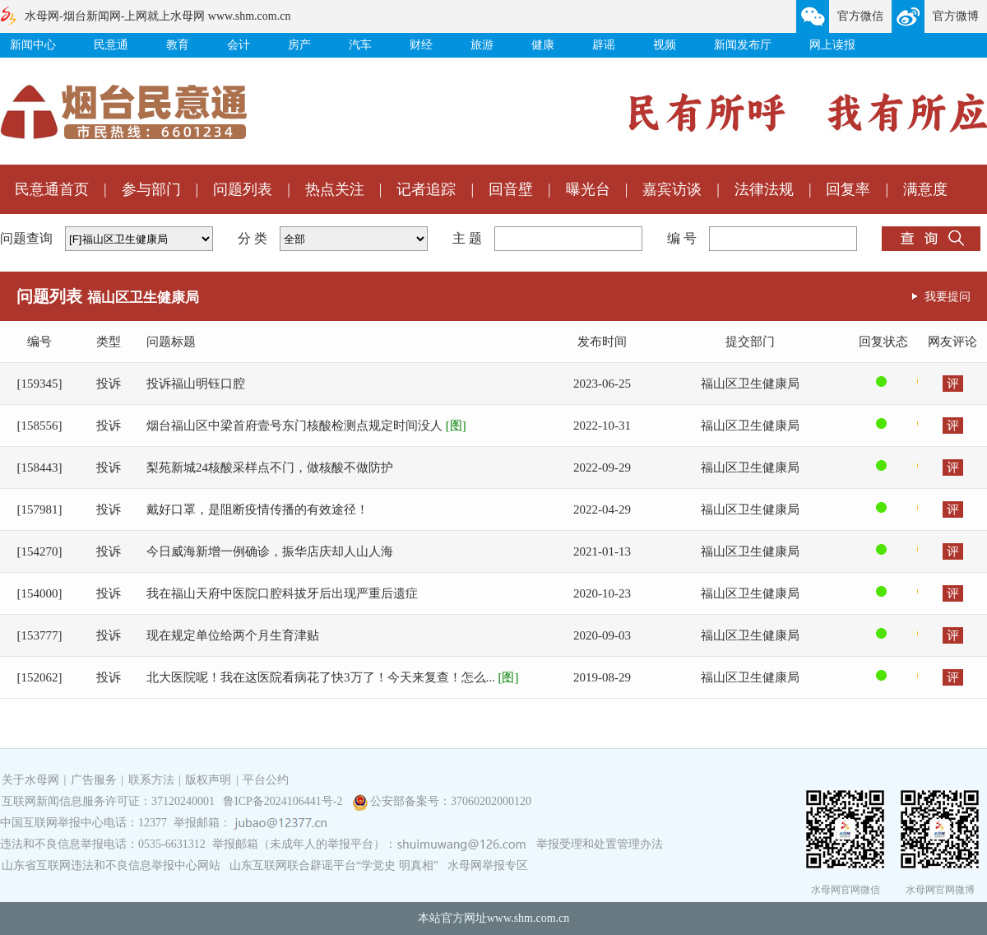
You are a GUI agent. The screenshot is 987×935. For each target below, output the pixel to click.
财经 (421, 45)
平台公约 (266, 780)
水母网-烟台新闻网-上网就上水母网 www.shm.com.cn (157, 16)
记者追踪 (426, 189)
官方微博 (956, 16)
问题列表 (242, 189)
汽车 (360, 45)
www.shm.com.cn (528, 918)
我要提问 (947, 296)
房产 (299, 45)
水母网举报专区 (487, 865)
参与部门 (151, 189)
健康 (542, 45)
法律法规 (764, 189)
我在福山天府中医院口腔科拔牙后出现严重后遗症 (282, 593)
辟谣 (603, 45)
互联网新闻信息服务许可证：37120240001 (108, 801)
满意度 (925, 189)
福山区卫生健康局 (750, 383)
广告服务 (94, 780)
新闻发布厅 (743, 45)
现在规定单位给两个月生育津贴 (232, 635)
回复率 (848, 189)
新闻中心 (33, 45)
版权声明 (208, 780)
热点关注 (334, 189)
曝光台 (588, 189)
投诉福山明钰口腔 (195, 383)
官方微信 (860, 16)
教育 (177, 45)
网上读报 (832, 45)
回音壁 (511, 189)
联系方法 (151, 780)
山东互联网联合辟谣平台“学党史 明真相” (333, 865)
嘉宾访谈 (672, 189)
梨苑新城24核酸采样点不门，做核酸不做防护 (269, 467)
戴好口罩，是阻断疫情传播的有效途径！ (257, 509)
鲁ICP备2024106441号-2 (284, 801)
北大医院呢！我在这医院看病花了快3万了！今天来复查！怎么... (332, 677)
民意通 (111, 45)
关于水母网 (32, 780)
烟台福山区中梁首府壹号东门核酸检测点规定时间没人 (306, 425)
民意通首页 (52, 189)
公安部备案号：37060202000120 (450, 801)
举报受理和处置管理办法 (599, 844)
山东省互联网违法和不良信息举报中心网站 (111, 865)
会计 (238, 45)
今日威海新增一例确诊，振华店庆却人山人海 (269, 551)
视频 (664, 45)
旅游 (482, 45)
